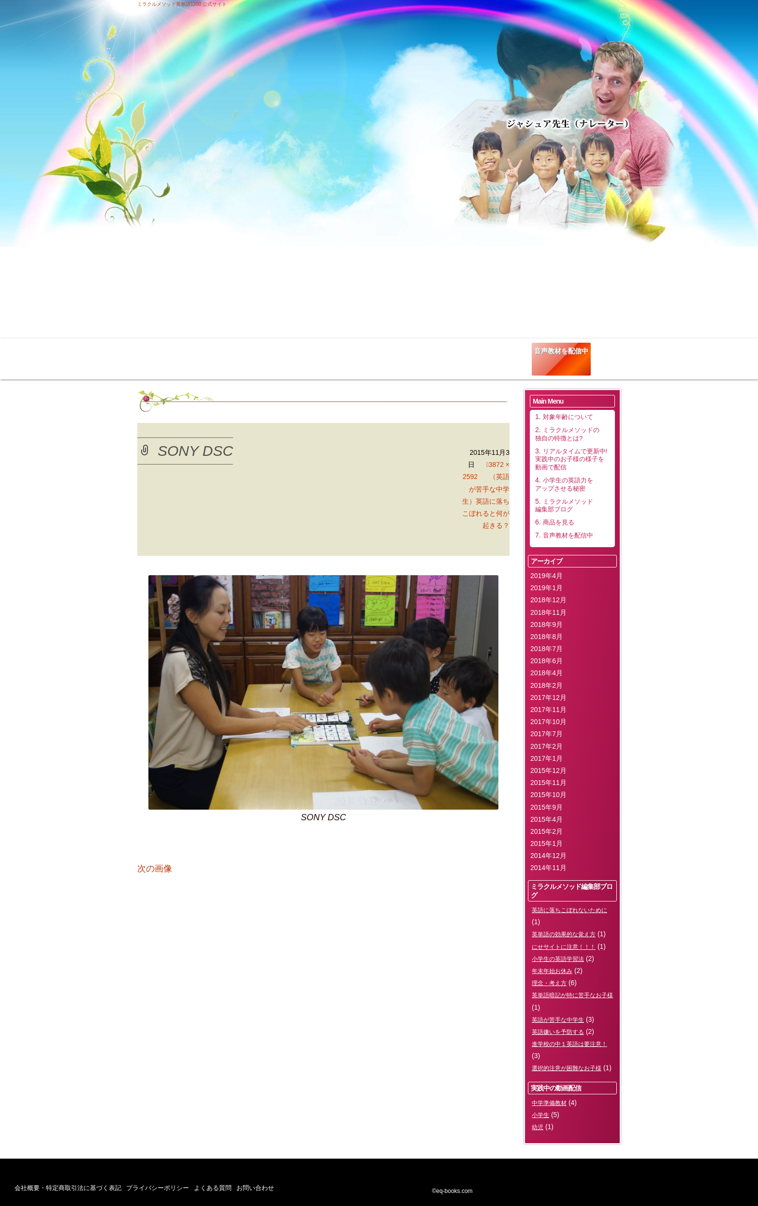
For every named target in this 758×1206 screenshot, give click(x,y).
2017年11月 (548, 709)
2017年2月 (546, 746)
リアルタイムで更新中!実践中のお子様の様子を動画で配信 (316, 357)
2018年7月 (546, 649)
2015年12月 (548, 770)
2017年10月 (548, 722)
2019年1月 (546, 588)
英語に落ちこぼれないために (569, 910)
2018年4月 (546, 673)
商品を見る (508, 351)
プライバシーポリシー (157, 1188)
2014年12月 (548, 855)
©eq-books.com (452, 1191)
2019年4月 (546, 576)
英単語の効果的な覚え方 (564, 934)
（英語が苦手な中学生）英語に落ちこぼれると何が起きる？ (486, 501)
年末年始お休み (552, 971)
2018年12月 (548, 600)
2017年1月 (546, 758)
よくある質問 (213, 1188)
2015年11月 (548, 782)
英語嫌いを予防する (558, 1032)
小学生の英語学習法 (558, 959)
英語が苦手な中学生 (558, 1020)
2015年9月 (546, 807)
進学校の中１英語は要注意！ (569, 1044)
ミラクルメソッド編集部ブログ (454, 354)
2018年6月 (546, 661)
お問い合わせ (255, 1188)
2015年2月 (546, 831)
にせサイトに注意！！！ (564, 947)
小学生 (540, 1115)
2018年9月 (546, 624)
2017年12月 (548, 697)
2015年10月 (548, 795)
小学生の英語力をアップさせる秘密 (390, 354)
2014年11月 (548, 868)
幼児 (537, 1127)
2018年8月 (546, 636)
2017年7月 (546, 734)
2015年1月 (546, 843)
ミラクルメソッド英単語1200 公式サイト (182, 4)
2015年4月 (546, 819)
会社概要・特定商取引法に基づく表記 (68, 1188)
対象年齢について (172, 351)
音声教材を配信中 (561, 351)
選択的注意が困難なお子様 (566, 1068)
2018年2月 (546, 685)
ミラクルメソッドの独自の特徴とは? (238, 354)
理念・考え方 (549, 983)
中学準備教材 (549, 1103)
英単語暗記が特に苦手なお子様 (572, 995)
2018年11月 (548, 612)
